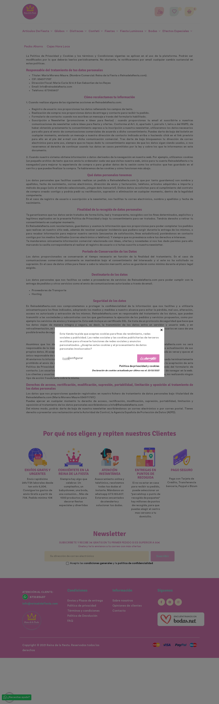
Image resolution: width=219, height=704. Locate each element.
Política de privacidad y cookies (139, 366)
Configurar (72, 358)
